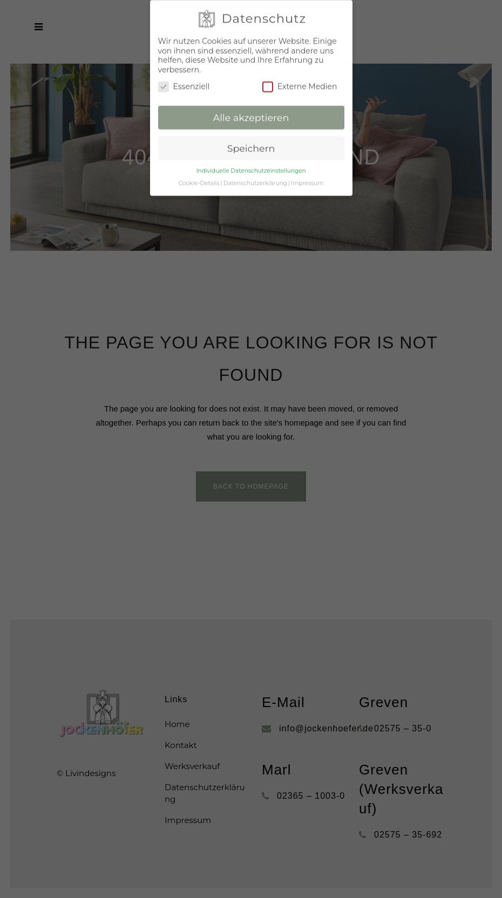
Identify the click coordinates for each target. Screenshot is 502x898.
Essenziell (184, 75)
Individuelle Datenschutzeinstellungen (251, 158)
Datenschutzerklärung (255, 171)
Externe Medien (299, 75)
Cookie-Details (199, 171)
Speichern (251, 136)
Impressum (307, 171)
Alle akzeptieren (251, 106)
